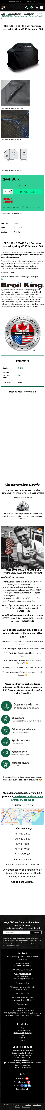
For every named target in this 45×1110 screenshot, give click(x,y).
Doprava (23, 1035)
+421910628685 (31, 2)
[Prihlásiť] (31, 7)
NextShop (28, 1105)
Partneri (22, 1040)
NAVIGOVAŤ (16, 970)
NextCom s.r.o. (26, 1107)
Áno (19, 375)
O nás (23, 1028)
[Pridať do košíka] (27, 191)
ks (9, 192)
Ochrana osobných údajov (22, 1033)
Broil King (21, 368)
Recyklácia (22, 1038)
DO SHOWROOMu (27, 970)
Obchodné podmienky (22, 1030)
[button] (26, 7)
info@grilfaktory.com (15, 2)
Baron (3, 279)
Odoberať (36, 932)
